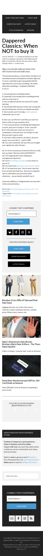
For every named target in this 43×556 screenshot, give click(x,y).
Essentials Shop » (19, 256)
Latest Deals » (19, 264)
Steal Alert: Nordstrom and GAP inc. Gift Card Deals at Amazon (21, 381)
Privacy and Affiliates (30, 547)
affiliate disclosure (29, 462)
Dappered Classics (24, 189)
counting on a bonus (18, 161)
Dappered (21, 7)
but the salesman (31, 112)
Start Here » (19, 249)
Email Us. (32, 457)
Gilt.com (20, 549)
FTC (24, 549)
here (13, 63)
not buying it (16, 193)
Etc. (33, 189)
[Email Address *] (21, 214)
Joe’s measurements (31, 460)
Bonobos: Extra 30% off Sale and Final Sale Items (19, 301)
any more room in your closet (28, 166)
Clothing (14, 189)
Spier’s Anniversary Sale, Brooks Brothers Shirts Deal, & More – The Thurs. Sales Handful (21, 344)
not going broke (27, 193)
